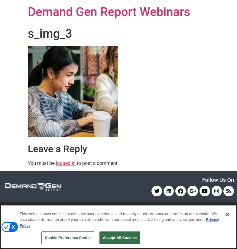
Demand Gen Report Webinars (109, 12)
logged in (66, 163)
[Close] (227, 214)
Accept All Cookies (120, 237)
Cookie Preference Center (68, 237)
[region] (118, 227)
